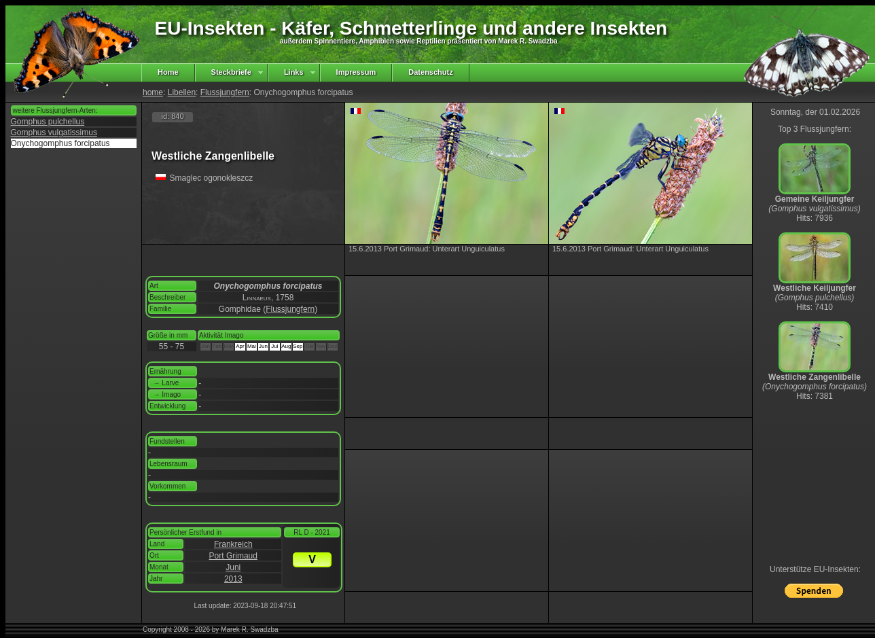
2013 (233, 579)
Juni (233, 567)
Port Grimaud (233, 556)
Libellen (182, 92)
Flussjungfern (224, 92)
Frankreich (233, 544)
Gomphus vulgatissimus (54, 132)
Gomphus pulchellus (48, 121)
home (153, 92)
